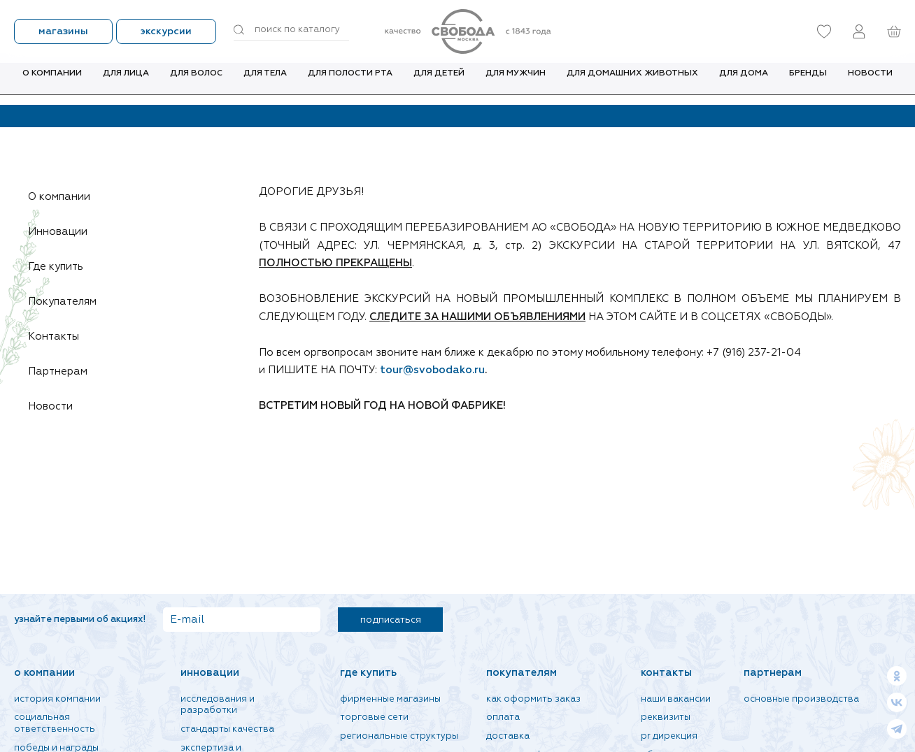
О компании (52, 83)
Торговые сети (374, 717)
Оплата (503, 717)
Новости (870, 83)
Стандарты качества (227, 729)
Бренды (808, 83)
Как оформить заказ (533, 699)
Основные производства (801, 699)
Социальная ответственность (54, 723)
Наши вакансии (676, 699)
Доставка (508, 736)
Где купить (61, 267)
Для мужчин (515, 83)
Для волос (196, 83)
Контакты (59, 336)
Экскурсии (166, 31)
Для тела (265, 83)
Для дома (743, 83)
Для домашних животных (632, 83)
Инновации (63, 232)
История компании (57, 699)
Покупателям (67, 302)
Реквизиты (665, 717)
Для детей (438, 83)
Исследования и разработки (217, 705)
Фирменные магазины (390, 699)
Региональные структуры (399, 736)
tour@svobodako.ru (432, 370)
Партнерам (63, 371)
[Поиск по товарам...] (291, 30)
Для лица (126, 83)
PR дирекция (669, 736)
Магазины (63, 31)
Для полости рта (350, 83)
